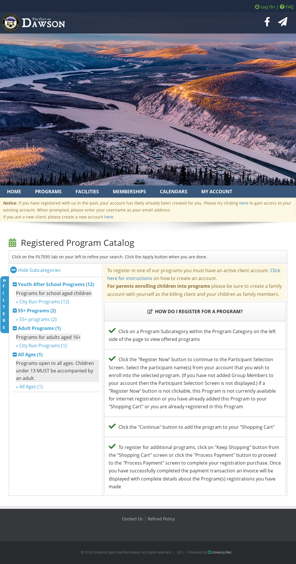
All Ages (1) (30, 354)
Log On (265, 7)
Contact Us (132, 519)
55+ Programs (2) (37, 310)
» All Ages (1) (29, 386)
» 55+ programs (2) (36, 319)
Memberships (129, 191)
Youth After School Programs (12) (56, 284)
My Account (216, 191)
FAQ (287, 7)
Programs (48, 191)
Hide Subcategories (35, 270)
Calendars (173, 191)
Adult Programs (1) (39, 328)
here (243, 203)
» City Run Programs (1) (41, 345)
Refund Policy (161, 519)
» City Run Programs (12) (42, 301)
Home (14, 191)
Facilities (87, 191)
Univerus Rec (220, 552)
